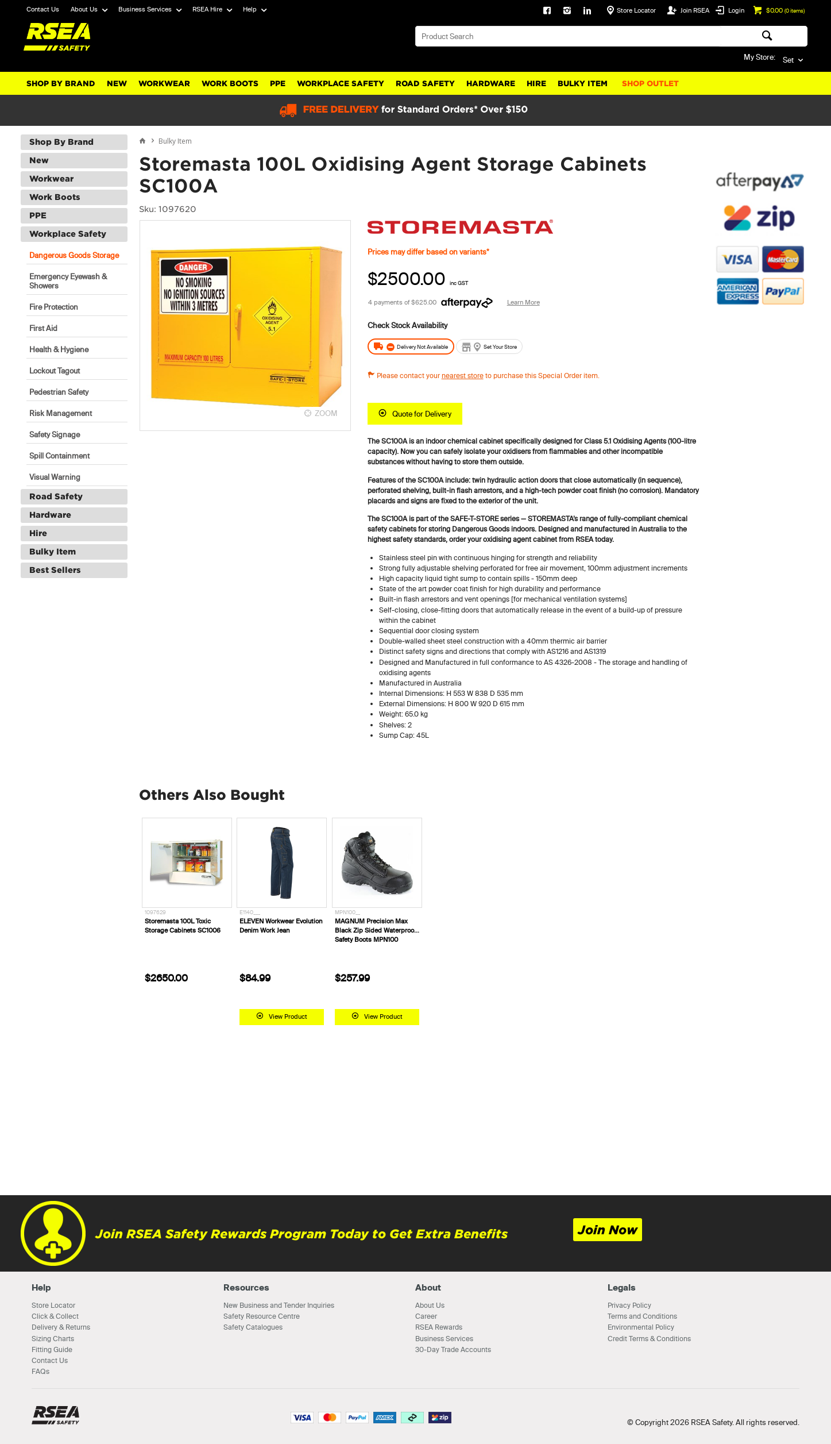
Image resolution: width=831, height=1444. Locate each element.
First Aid (43, 328)
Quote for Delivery (421, 413)
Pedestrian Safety (58, 391)
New (117, 83)
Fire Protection (53, 306)
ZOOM (326, 413)
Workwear (164, 83)
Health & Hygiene (58, 349)
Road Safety (425, 83)
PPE (277, 83)
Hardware (490, 83)
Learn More (523, 302)
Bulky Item (583, 83)
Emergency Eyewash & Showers (68, 281)
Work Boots (230, 83)
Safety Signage (54, 434)
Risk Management (60, 413)
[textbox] (568, 36)
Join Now (607, 1230)
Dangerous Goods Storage (74, 255)
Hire (536, 83)
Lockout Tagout (54, 370)
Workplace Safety (340, 83)
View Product (288, 1016)
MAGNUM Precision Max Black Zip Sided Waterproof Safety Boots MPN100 (375, 930)
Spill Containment (59, 455)
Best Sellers (55, 570)
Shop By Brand (60, 83)
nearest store (463, 375)
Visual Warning (54, 477)
